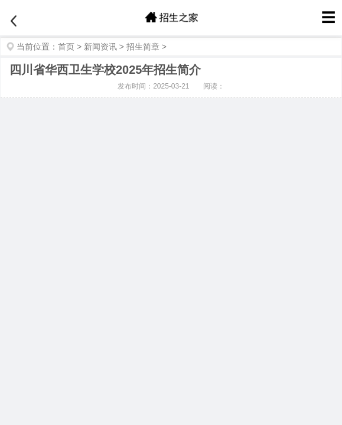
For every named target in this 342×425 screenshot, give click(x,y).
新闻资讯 (100, 46)
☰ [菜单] (328, 17)
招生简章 (142, 46)
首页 (66, 46)
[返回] (14, 21)
